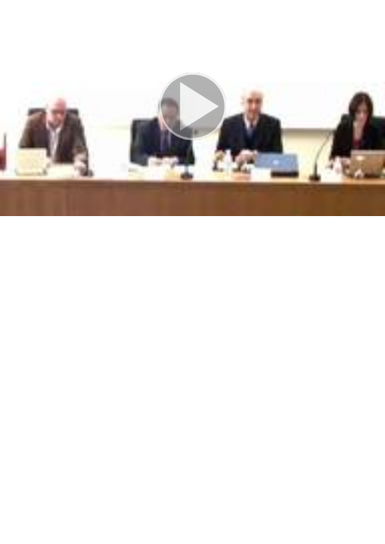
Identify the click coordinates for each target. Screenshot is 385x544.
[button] (192, 108)
